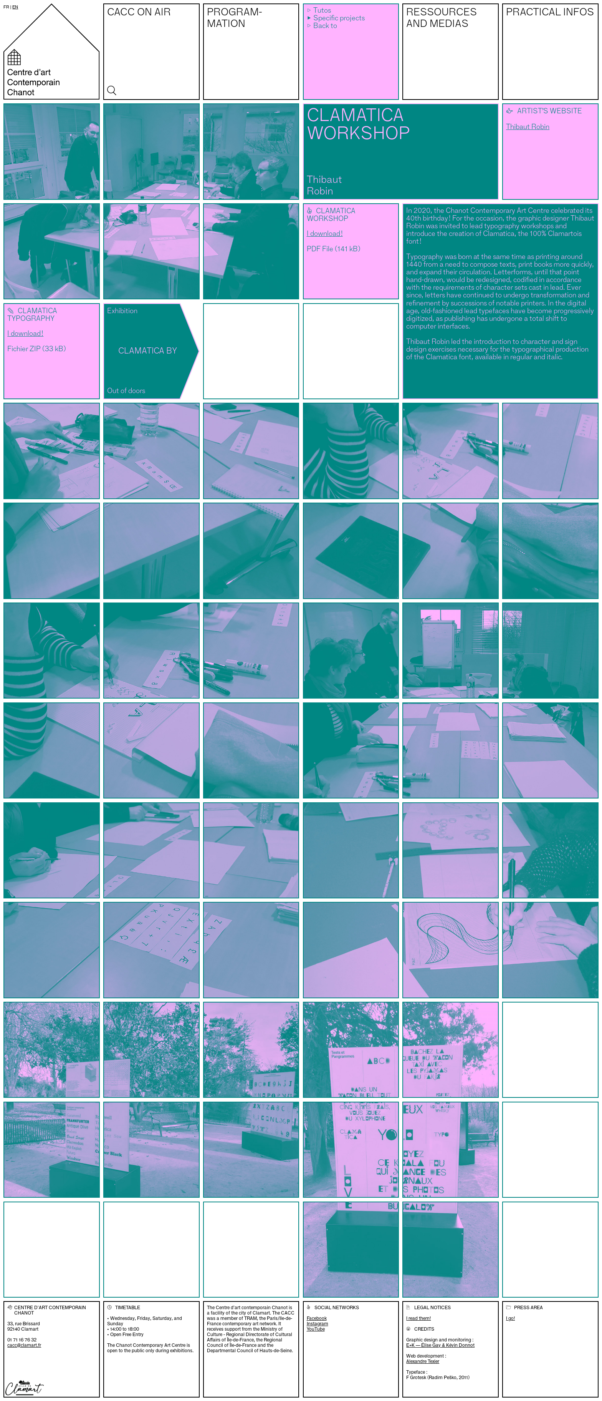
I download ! (325, 234)
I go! (510, 1318)
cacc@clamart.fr (24, 1345)
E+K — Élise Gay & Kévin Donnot (440, 1345)
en (15, 7)
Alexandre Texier (422, 1361)
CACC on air (139, 13)
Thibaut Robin (527, 127)
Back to (325, 26)
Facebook (317, 1318)
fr (6, 7)
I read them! (418, 1318)
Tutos (322, 10)
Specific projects (339, 18)
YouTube (316, 1329)
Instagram (317, 1323)
